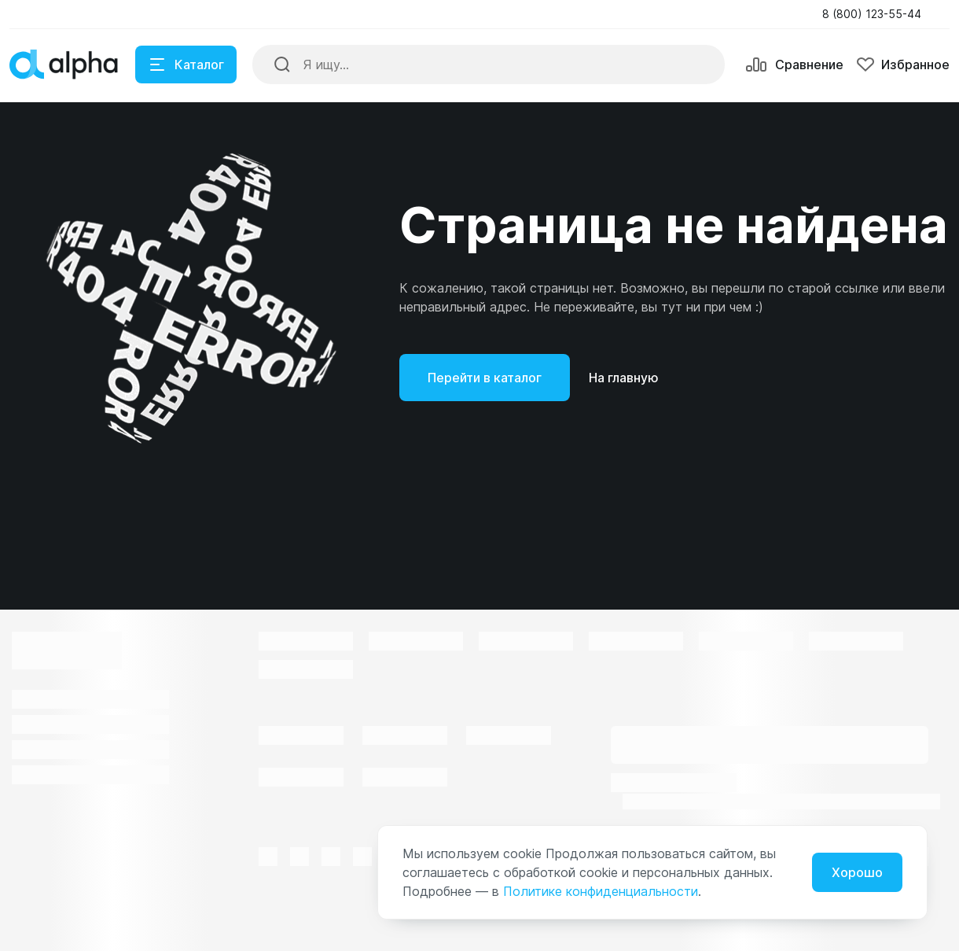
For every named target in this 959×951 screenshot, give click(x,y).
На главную (624, 377)
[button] (876, 14)
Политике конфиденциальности (600, 891)
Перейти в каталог (485, 377)
